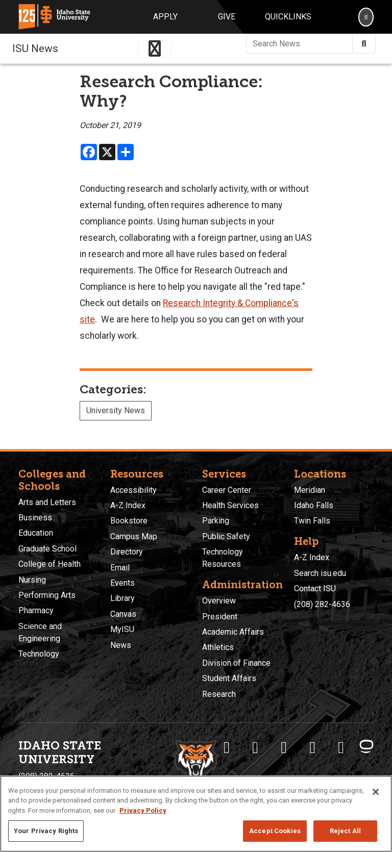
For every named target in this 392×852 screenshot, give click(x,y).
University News (115, 410)
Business (35, 517)
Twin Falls (312, 520)
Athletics (218, 647)
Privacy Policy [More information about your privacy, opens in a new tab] (142, 810)
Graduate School (47, 549)
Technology (38, 654)
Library (122, 598)
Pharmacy (36, 610)
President (219, 616)
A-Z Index (127, 505)
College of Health (49, 564)
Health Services (230, 505)
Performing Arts (47, 595)
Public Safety (226, 536)
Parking (215, 520)
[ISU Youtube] (312, 747)
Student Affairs (229, 678)
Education (35, 533)
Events (122, 583)
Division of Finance (236, 663)
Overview (219, 601)
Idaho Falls (313, 505)
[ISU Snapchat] (341, 747)
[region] (196, 813)
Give (226, 16)
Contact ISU (315, 588)
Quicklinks (288, 16)
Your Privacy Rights (46, 831)
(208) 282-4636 (322, 604)
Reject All (345, 831)
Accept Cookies (275, 831)
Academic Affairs (233, 632)
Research (219, 694)
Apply (165, 16)
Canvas (123, 614)
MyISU (122, 629)
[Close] (375, 792)
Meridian (309, 490)
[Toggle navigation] (155, 49)
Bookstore (129, 520)
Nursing (32, 580)
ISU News (35, 48)
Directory (126, 552)
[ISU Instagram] (284, 747)
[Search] (366, 17)
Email (120, 567)
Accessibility (133, 490)
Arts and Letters (47, 502)
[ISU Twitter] (255, 747)
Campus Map (133, 536)
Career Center (226, 490)
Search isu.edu (320, 573)
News (120, 645)
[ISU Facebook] (226, 747)
